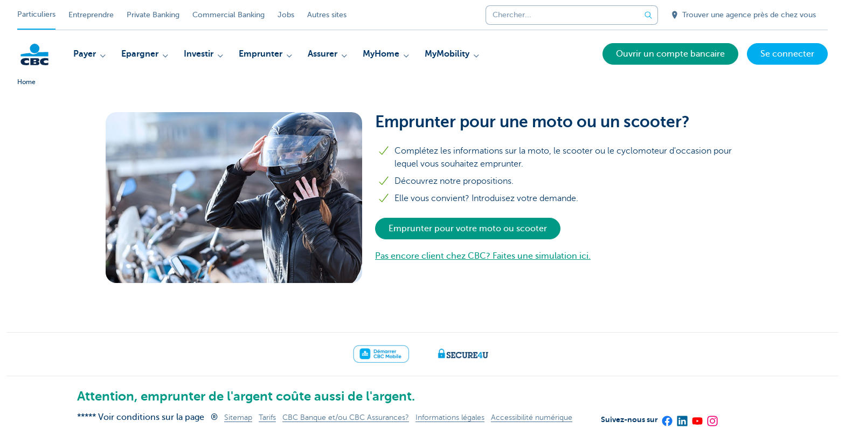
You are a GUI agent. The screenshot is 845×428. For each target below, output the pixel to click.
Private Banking (153, 15)
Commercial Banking (228, 15)
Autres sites (327, 15)
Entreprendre (91, 15)
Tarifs (267, 417)
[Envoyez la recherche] (648, 15)
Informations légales (449, 417)
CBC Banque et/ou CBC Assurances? (345, 417)
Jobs (286, 15)
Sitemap (238, 417)
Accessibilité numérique (531, 417)
